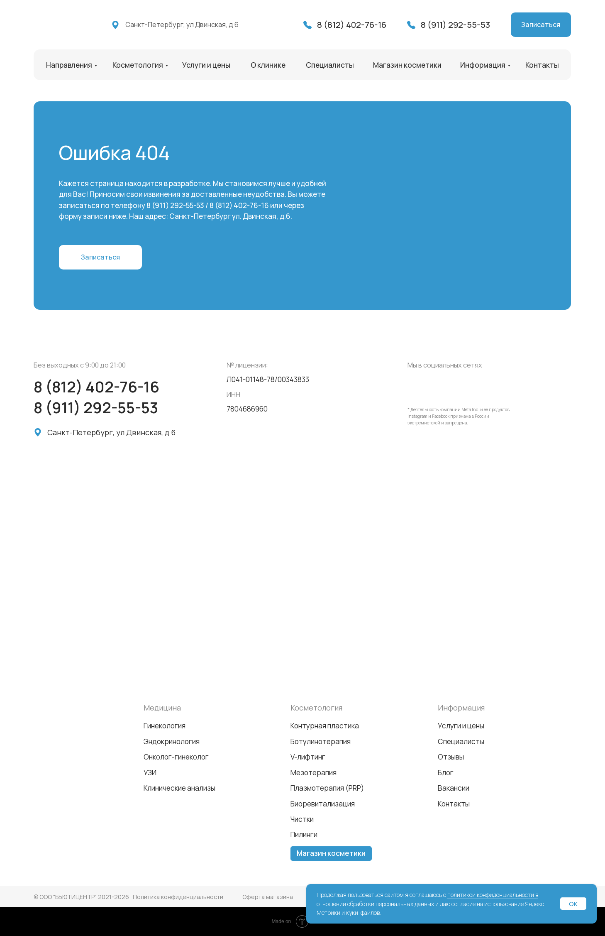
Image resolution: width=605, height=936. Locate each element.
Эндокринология (172, 741)
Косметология (137, 65)
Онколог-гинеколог (176, 757)
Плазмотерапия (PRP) (327, 788)
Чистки (302, 819)
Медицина (162, 708)
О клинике (268, 65)
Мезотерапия (313, 772)
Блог (446, 772)
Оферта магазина (267, 897)
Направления (69, 65)
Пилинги (303, 834)
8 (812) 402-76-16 (351, 24)
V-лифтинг (307, 757)
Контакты (542, 65)
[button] (541, 24)
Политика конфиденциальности (178, 897)
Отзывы (451, 757)
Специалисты (330, 65)
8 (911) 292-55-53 (455, 24)
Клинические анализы (179, 788)
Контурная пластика (324, 725)
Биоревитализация (322, 804)
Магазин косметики (407, 65)
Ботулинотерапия (320, 741)
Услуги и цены (206, 65)
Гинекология (164, 725)
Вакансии (453, 788)
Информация (482, 65)
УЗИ (150, 772)
